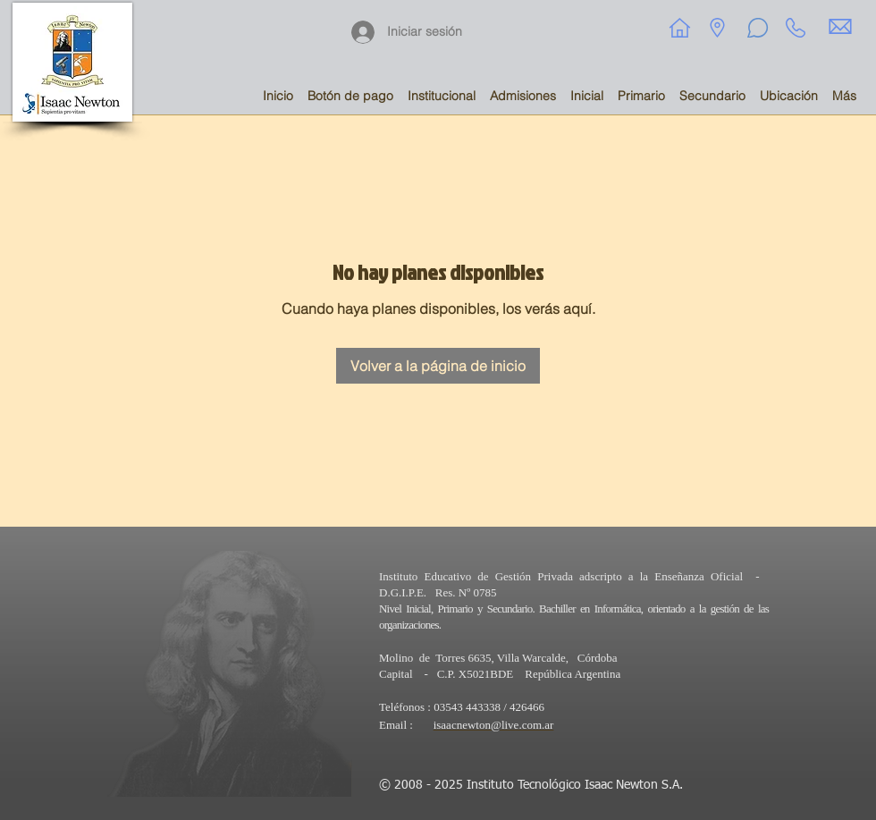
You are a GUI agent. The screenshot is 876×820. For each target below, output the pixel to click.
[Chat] (757, 28)
